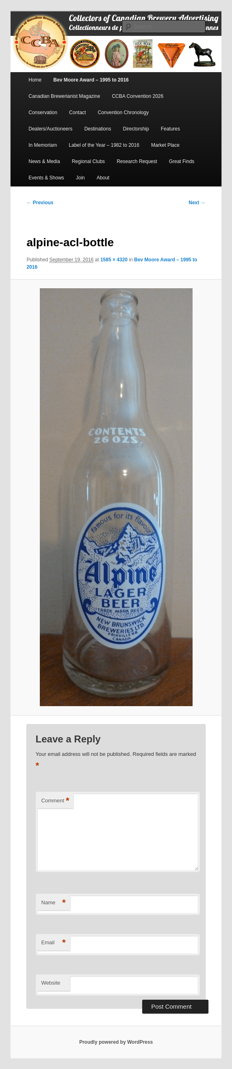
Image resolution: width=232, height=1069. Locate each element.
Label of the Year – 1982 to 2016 (104, 145)
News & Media (44, 161)
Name (53, 903)
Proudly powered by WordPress (116, 1042)
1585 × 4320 (114, 260)
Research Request (137, 161)
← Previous (39, 202)
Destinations (97, 129)
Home (34, 80)
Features (170, 129)
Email (53, 943)
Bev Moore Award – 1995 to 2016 (90, 80)
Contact (77, 112)
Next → (197, 202)
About (103, 178)
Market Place (165, 145)
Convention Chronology (123, 112)
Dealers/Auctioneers (50, 129)
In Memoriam (42, 145)
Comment (55, 801)
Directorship (136, 129)
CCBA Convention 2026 (137, 96)
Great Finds (182, 161)
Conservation (42, 112)
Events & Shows (46, 178)
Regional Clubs (88, 161)
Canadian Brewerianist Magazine (64, 96)
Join (80, 178)
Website (51, 983)
